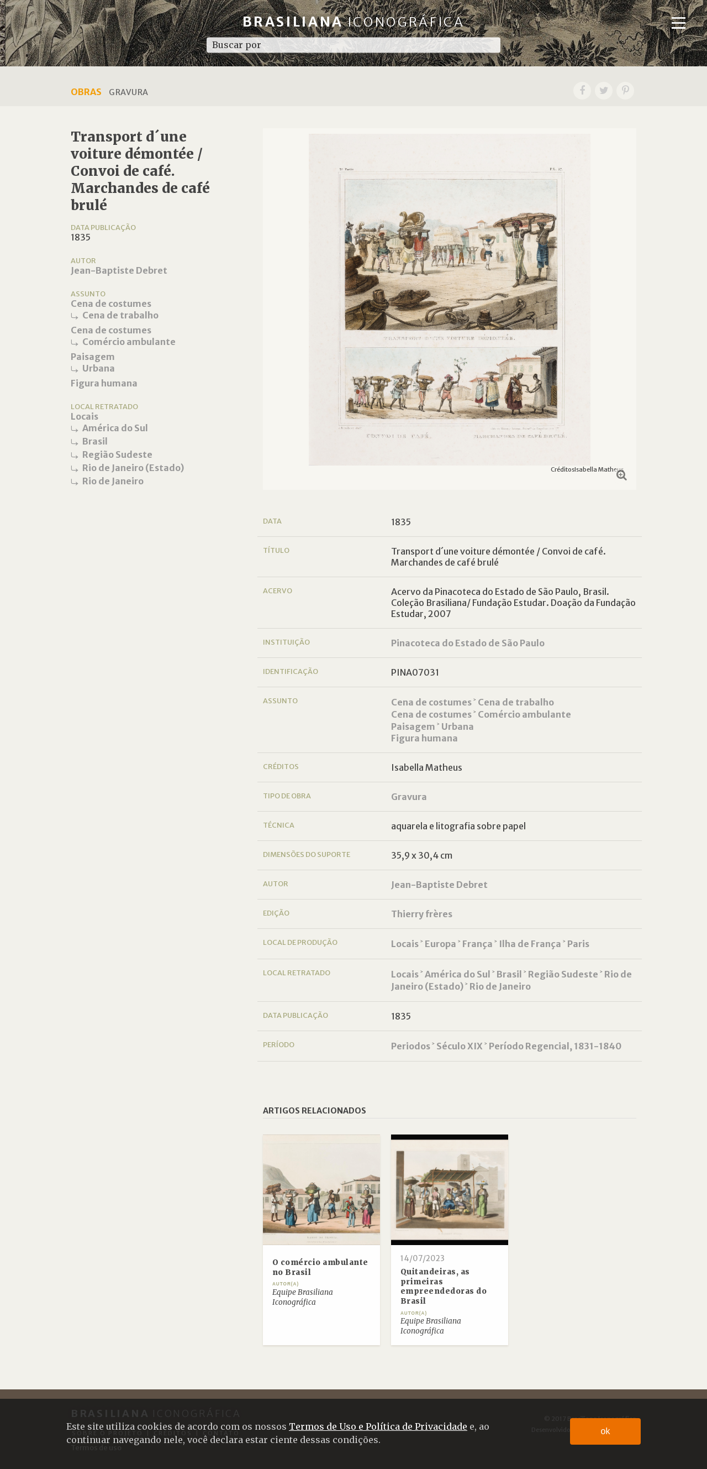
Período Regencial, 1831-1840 (555, 1046)
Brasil (95, 441)
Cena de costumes (111, 303)
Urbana (98, 368)
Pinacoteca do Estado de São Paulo (468, 643)
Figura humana (104, 383)
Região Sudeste (117, 454)
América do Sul (115, 427)
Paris (578, 943)
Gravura (409, 796)
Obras (86, 91)
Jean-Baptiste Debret (119, 270)
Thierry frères (421, 913)
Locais (84, 416)
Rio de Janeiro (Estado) (133, 467)
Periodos (410, 1046)
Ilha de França (530, 943)
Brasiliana (353, 21)
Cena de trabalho (120, 315)
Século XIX (459, 1046)
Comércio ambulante (129, 341)
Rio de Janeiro (113, 481)
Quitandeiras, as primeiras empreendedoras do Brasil (443, 1286)
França (477, 943)
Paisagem (93, 356)
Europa (440, 943)
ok (605, 1431)
